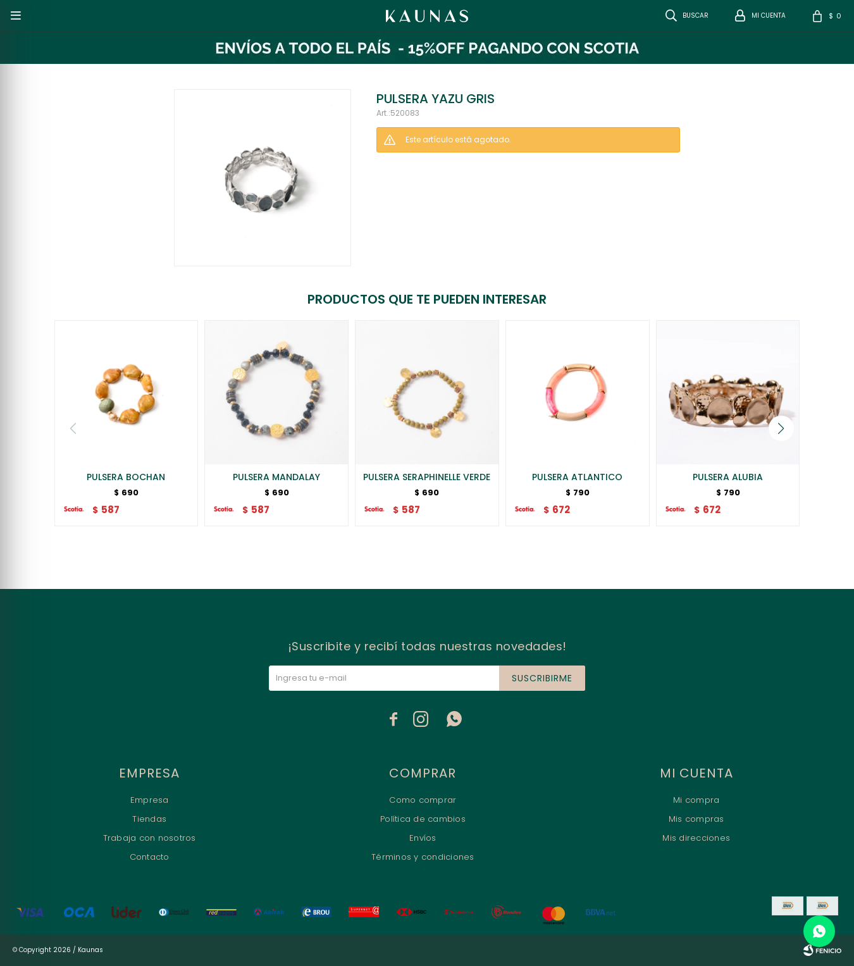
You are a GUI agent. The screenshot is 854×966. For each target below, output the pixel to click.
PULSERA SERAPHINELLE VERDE (426, 477)
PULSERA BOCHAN (126, 477)
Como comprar (422, 800)
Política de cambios (423, 819)
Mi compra (696, 800)
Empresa (149, 800)
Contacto (150, 857)
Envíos (422, 838)
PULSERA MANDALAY (276, 477)
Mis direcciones (696, 838)
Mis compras (696, 819)
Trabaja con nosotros (149, 838)
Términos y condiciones (422, 857)
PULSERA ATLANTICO (577, 477)
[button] (781, 428)
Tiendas (149, 819)
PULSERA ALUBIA (728, 477)
